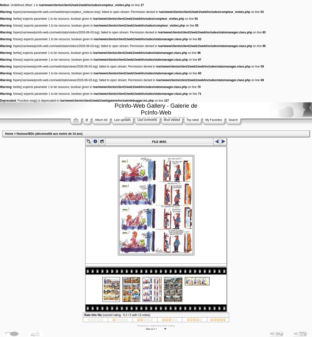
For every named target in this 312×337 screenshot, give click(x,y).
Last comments (147, 120)
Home (9, 133)
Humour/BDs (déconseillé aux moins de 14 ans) (50, 133)
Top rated (192, 120)
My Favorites (213, 120)
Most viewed (172, 120)
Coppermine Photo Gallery (162, 326)
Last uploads (122, 120)
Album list (101, 120)
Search (233, 120)
